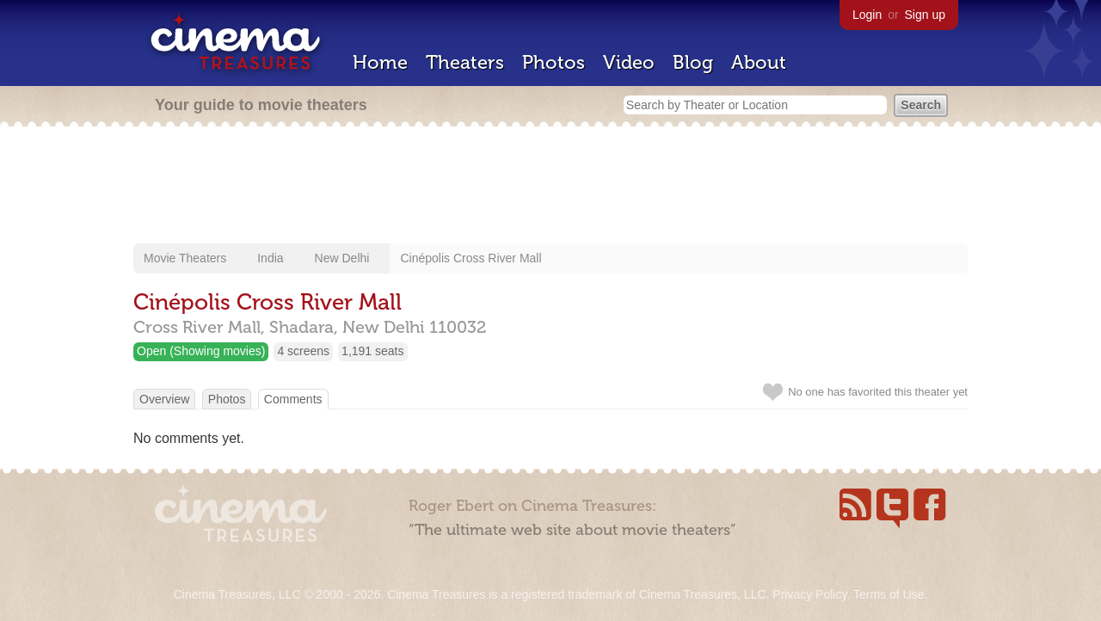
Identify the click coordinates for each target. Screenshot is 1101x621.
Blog (693, 62)
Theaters (465, 62)
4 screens (303, 351)
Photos (553, 62)
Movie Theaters (185, 258)
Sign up (925, 15)
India (270, 258)
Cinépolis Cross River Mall (470, 258)
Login (867, 15)
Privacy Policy (809, 594)
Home (380, 62)
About (758, 62)
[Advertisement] (550, 186)
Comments (293, 399)
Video (629, 62)
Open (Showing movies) (201, 351)
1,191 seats (372, 351)
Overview (164, 399)
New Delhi (342, 258)
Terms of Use (888, 594)
